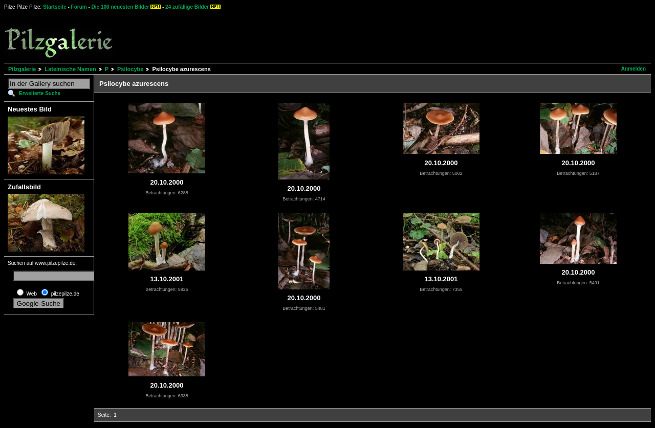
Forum (79, 7)
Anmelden (633, 69)
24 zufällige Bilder (187, 7)
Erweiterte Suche (39, 93)
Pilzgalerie (22, 69)
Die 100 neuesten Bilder (120, 7)
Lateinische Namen (70, 69)
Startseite (55, 7)
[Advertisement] (379, 36)
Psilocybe (130, 69)
